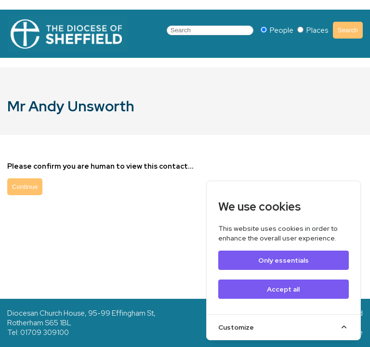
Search (348, 30)
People (278, 30)
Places (312, 30)
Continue (25, 186)
